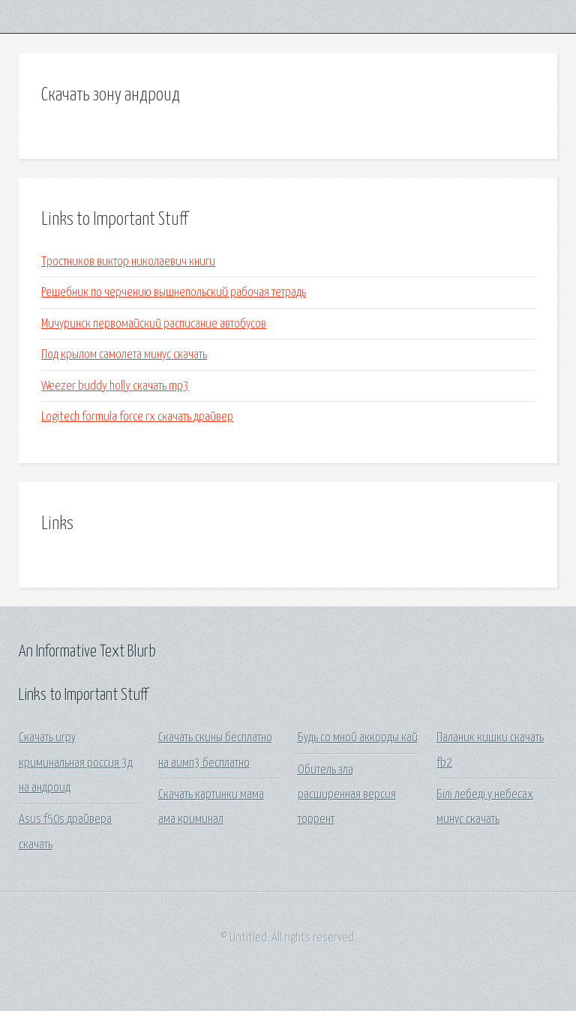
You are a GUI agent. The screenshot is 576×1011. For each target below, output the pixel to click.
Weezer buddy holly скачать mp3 (115, 386)
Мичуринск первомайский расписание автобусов (153, 324)
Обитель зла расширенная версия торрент (347, 795)
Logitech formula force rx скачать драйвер (137, 417)
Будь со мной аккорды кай (358, 737)
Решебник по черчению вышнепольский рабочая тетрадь (173, 292)
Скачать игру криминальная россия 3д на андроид (76, 762)
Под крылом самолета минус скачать (124, 354)
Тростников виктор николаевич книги (128, 262)
